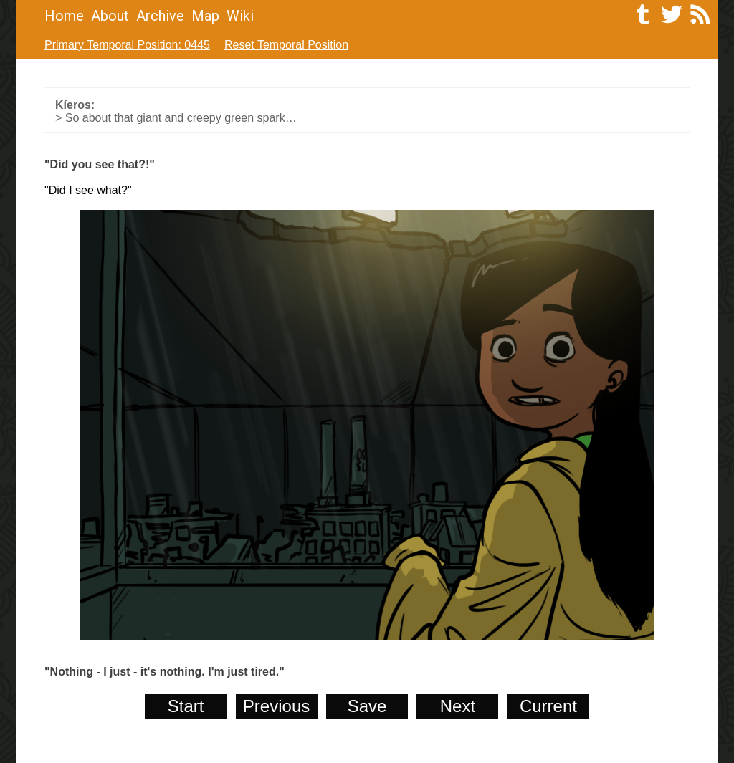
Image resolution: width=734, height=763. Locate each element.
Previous (276, 706)
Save (367, 706)
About (110, 15)
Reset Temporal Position (286, 45)
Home (64, 15)
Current (548, 706)
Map (205, 15)
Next (457, 706)
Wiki (240, 15)
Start (186, 706)
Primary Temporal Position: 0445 (127, 45)
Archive (160, 15)
